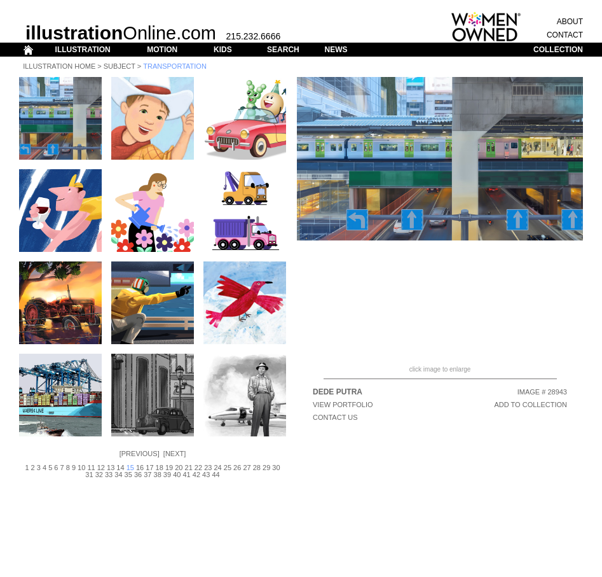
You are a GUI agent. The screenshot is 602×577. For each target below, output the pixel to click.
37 (147, 474)
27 (246, 467)
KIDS (223, 49)
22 (198, 467)
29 (266, 467)
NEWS (335, 49)
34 (118, 474)
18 (159, 467)
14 (120, 467)
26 (237, 467)
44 (215, 474)
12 (101, 467)
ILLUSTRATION (83, 49)
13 (110, 467)
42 (196, 474)
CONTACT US (335, 417)
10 (81, 467)
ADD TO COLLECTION (530, 404)
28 (257, 467)
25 (227, 467)
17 (149, 467)
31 (89, 474)
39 (167, 474)
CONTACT (565, 35)
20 (178, 467)
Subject (119, 66)
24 (217, 467)
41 (186, 474)
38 (157, 474)
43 (206, 474)
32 (99, 474)
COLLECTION (558, 49)
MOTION (162, 49)
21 (189, 467)
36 (138, 474)
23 (208, 467)
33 (109, 474)
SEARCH (283, 49)
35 (128, 474)
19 (169, 467)
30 (276, 467)
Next (174, 453)
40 (177, 474)
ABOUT (570, 21)
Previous (139, 453)
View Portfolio (343, 404)
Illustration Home (59, 66)
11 (91, 467)
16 (140, 467)
